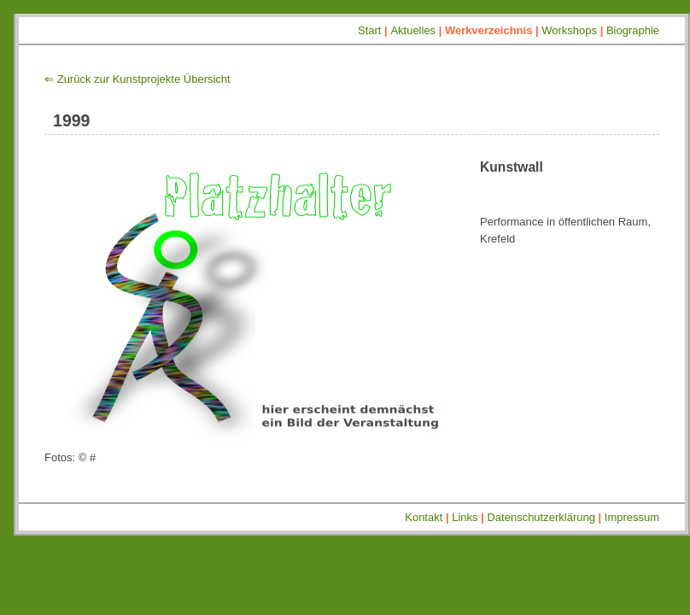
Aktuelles (413, 30)
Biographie (632, 30)
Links (464, 517)
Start (369, 30)
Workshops (569, 30)
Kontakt (423, 517)
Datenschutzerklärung (540, 517)
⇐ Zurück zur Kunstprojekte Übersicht (137, 79)
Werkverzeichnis (488, 30)
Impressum (632, 517)
